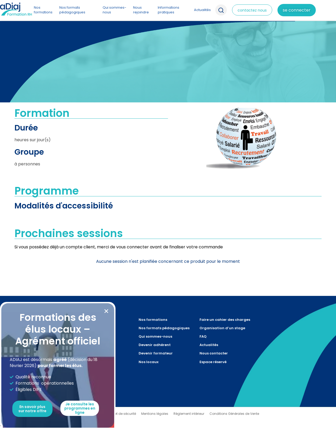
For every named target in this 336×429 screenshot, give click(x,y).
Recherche (221, 9)
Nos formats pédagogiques (72, 10)
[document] (168, 214)
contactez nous (252, 10)
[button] (106, 311)
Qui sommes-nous (114, 10)
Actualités (202, 9)
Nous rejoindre (141, 10)
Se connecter (297, 10)
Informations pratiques (168, 10)
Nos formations (43, 10)
